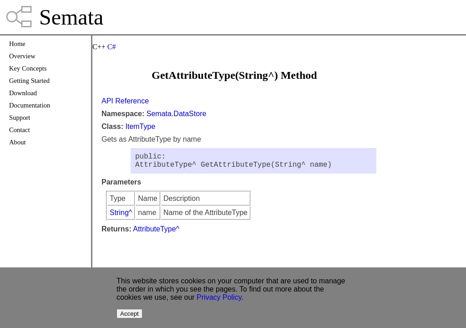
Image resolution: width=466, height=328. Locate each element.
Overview (22, 56)
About (17, 142)
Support (19, 117)
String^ (121, 216)
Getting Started (29, 80)
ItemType (140, 126)
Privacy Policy (219, 297)
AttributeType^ (156, 232)
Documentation (29, 105)
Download (23, 93)
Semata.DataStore (177, 114)
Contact (19, 129)
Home (17, 43)
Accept (129, 313)
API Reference (125, 101)
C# (111, 47)
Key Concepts (28, 68)
